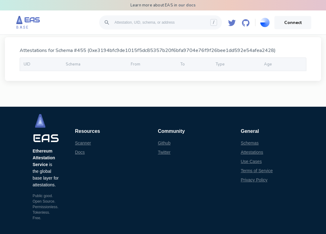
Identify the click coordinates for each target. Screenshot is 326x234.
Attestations (252, 152)
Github (164, 143)
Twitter (164, 152)
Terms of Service (257, 170)
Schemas (249, 143)
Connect (293, 23)
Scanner (83, 143)
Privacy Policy (254, 179)
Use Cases (251, 161)
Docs (80, 152)
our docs (187, 5)
